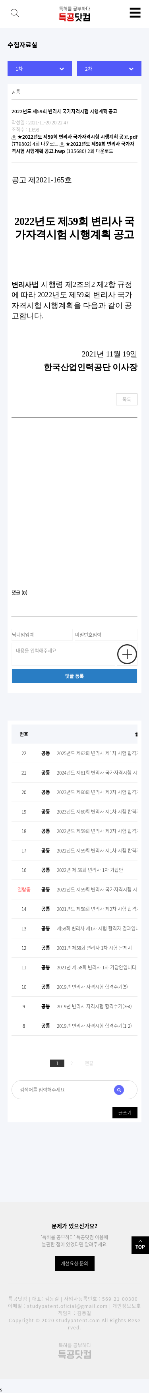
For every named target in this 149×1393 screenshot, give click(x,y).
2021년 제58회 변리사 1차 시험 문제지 (94, 947)
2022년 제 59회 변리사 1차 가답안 (90, 870)
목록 (126, 399)
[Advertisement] (74, 506)
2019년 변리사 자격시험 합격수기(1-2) (94, 1025)
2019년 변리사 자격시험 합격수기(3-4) (94, 1006)
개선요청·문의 (74, 1263)
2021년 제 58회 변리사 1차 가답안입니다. (97, 967)
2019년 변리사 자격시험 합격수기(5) (92, 986)
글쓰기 (125, 1112)
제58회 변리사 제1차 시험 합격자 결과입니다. (101, 928)
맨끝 (89, 1063)
